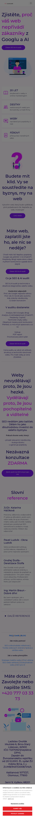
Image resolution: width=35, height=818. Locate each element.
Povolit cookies (17, 813)
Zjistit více (11, 798)
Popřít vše (17, 808)
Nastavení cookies (17, 803)
